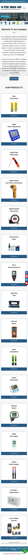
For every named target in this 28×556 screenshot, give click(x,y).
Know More (14, 79)
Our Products (12, 548)
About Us (6, 548)
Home (1, 548)
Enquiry (14, 549)
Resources (19, 548)
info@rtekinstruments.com (10, 1)
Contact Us (25, 548)
